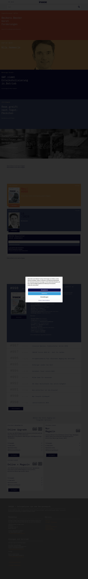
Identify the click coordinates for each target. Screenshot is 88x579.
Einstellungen (44, 297)
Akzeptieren (44, 290)
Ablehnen (44, 293)
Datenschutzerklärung (46, 300)
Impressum (40, 300)
